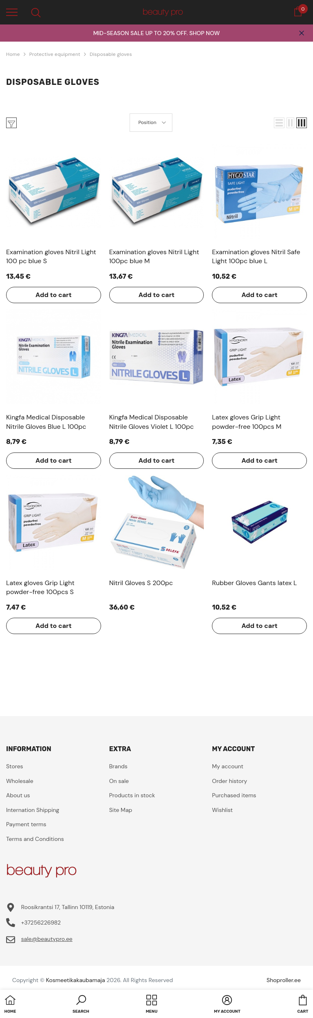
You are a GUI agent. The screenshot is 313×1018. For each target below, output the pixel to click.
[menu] (12, 12)
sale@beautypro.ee (47, 939)
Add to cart (53, 295)
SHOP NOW (204, 33)
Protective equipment (54, 54)
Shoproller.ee (284, 980)
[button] (279, 123)
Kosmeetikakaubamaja (75, 980)
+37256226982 (41, 922)
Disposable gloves (111, 54)
